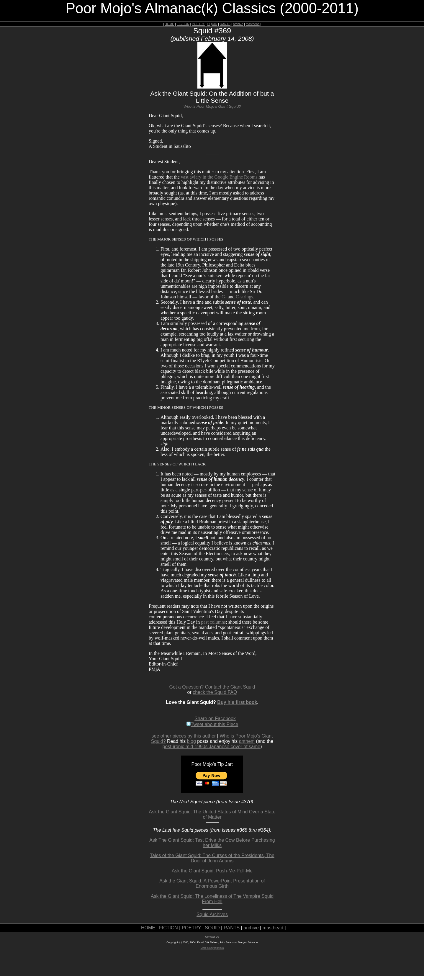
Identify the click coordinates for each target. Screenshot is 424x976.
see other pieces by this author (184, 735)
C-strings (244, 296)
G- (224, 296)
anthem (247, 741)
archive (238, 24)
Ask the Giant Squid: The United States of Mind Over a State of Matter (212, 814)
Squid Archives (212, 914)
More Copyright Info (212, 947)
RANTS (225, 24)
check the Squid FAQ (215, 692)
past (205, 621)
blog (191, 741)
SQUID (212, 24)
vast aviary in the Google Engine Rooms (219, 176)
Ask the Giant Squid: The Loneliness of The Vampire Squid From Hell (212, 899)
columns (218, 621)
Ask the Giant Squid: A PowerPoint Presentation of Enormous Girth (212, 883)
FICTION (183, 24)
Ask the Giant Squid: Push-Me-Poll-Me (212, 870)
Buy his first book (237, 702)
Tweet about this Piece (212, 724)
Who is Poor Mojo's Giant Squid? (212, 106)
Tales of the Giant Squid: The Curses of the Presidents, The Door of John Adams (212, 858)
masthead (253, 24)
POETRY (198, 24)
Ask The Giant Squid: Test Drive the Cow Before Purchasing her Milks (212, 843)
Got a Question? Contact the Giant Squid (212, 686)
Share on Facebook (215, 718)
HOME (169, 24)
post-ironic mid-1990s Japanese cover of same (211, 746)
